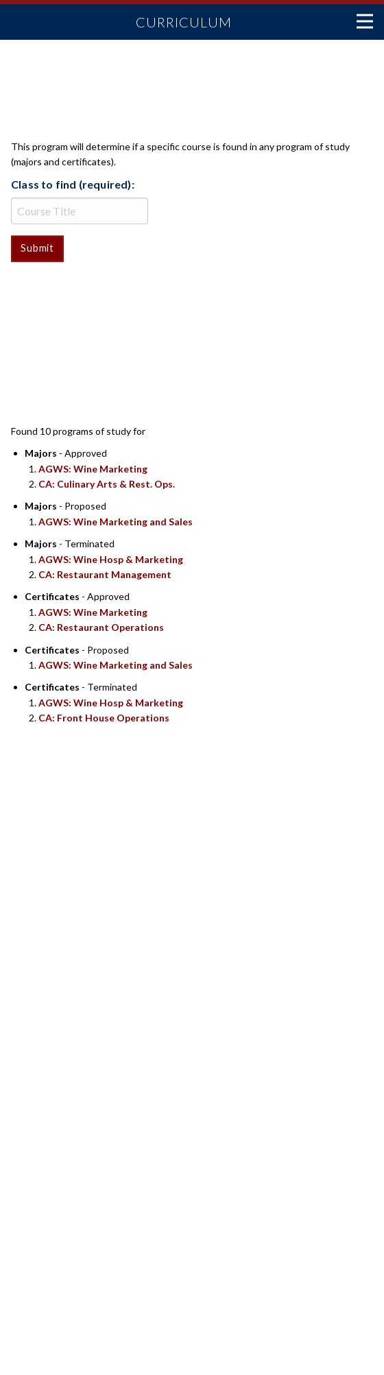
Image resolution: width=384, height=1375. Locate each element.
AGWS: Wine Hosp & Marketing (110, 559)
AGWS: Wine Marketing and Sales (115, 521)
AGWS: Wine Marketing (92, 469)
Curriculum (184, 22)
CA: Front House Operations (103, 718)
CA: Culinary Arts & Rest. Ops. (106, 484)
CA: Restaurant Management (104, 574)
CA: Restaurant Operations (101, 627)
